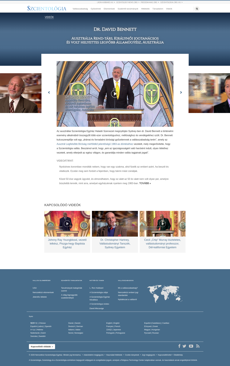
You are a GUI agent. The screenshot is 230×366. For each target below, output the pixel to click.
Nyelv (31, 316)
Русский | (151, 333)
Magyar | (152, 330)
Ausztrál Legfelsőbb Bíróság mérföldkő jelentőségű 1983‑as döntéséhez (95, 144)
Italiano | (74, 330)
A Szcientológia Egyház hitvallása (100, 298)
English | (113, 323)
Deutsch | (75, 326)
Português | (115, 333)
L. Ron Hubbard (96, 288)
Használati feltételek (114, 355)
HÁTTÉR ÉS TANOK (97, 280)
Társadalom (157, 9)
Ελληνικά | (151, 326)
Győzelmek (96, 9)
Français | (113, 326)
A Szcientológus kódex (99, 304)
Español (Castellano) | (156, 323)
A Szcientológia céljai (99, 292)
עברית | (36, 330)
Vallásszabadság (80, 9)
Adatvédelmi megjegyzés (93, 355)
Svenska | (38, 336)
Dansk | (74, 323)
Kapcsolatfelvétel (164, 355)
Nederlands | (38, 333)
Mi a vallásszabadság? (128, 288)
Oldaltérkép (178, 355)
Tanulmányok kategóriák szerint (71, 289)
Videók (169, 9)
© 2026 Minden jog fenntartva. (55, 355)
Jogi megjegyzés (148, 355)
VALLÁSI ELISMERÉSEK (42, 280)
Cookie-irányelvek (132, 355)
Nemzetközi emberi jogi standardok (128, 293)
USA (35, 288)
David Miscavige (97, 308)
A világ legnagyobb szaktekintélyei (69, 296)
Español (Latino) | (41, 326)
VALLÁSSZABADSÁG (126, 280)
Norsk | (75, 333)
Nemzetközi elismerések (43, 292)
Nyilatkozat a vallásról (127, 299)
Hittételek (145, 9)
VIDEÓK (49, 17)
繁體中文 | (38, 323)
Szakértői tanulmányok (128, 9)
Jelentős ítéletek (40, 297)
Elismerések (109, 9)
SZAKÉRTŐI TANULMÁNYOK (71, 280)
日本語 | (113, 330)
